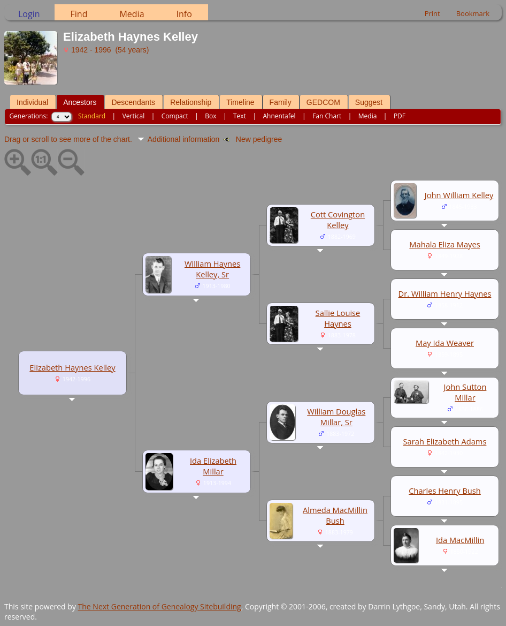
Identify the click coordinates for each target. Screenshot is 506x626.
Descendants (133, 102)
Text (239, 115)
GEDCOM (323, 102)
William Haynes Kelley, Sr (212, 269)
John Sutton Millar (465, 392)
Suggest (368, 102)
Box (210, 115)
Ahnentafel (279, 115)
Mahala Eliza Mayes (444, 244)
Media (131, 14)
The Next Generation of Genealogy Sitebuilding (159, 606)
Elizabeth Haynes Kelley (72, 367)
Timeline (240, 102)
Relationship (190, 102)
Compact (175, 115)
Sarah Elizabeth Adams (445, 441)
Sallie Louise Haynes (338, 318)
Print (432, 13)
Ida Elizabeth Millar (213, 466)
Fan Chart (326, 115)
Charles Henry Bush (445, 490)
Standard (91, 115)
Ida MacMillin (460, 539)
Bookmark (472, 13)
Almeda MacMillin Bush (335, 515)
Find (79, 14)
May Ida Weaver (445, 342)
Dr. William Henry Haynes (445, 293)
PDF (399, 115)
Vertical (133, 115)
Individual (32, 102)
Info (184, 14)
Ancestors (79, 102)
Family (281, 102)
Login (29, 14)
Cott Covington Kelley (338, 219)
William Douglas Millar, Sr (336, 416)
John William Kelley (459, 195)
